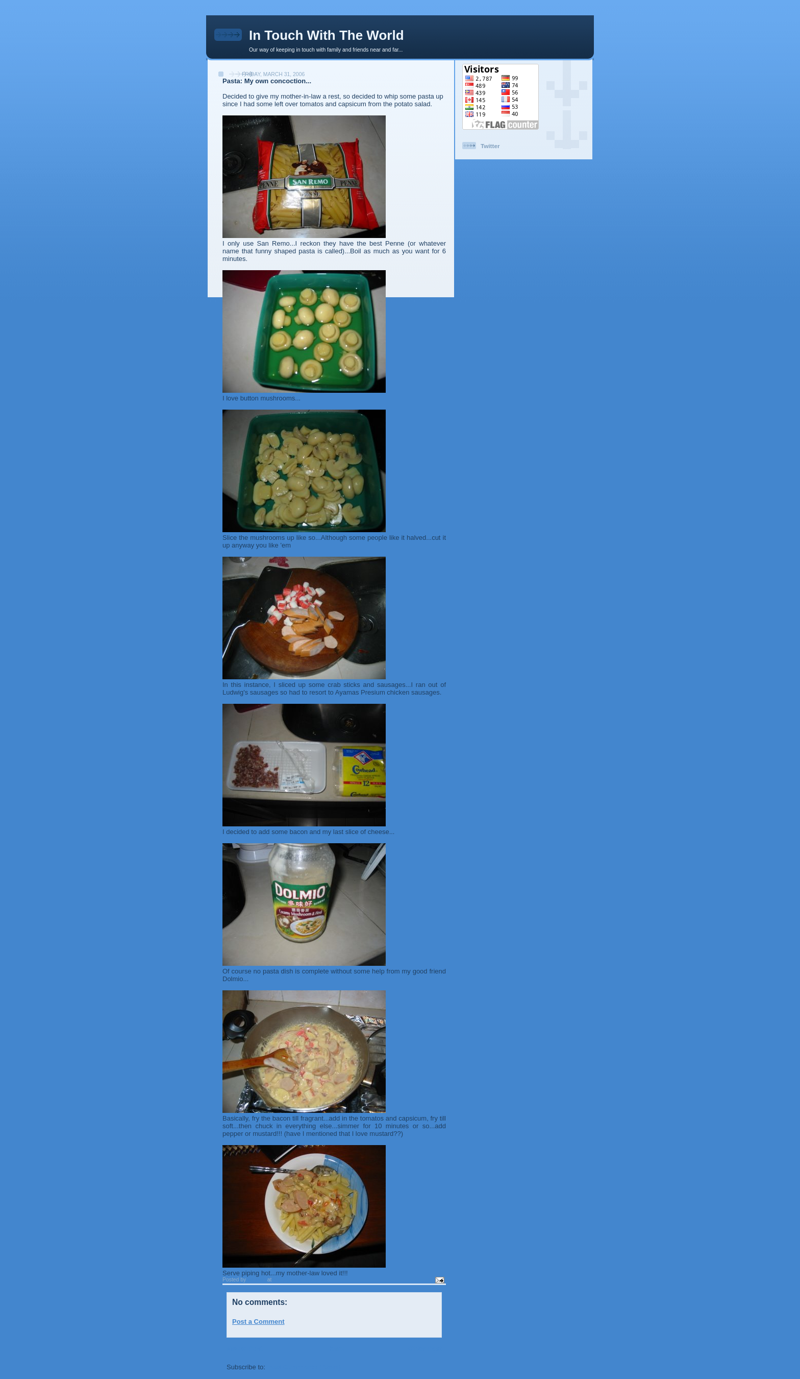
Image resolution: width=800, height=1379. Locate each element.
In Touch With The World (326, 35)
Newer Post (245, 1348)
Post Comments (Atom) (304, 1367)
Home (335, 1348)
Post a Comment (258, 1321)
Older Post (425, 1348)
